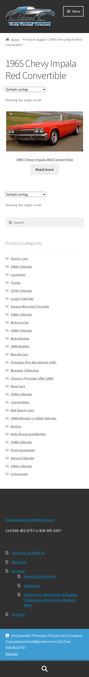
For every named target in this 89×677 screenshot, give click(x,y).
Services (18, 570)
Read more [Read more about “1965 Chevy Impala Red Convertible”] (45, 169)
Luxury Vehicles (22, 299)
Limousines (19, 474)
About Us (19, 562)
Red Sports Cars (22, 410)
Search (44, 669)
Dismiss (11, 653)
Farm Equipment (23, 450)
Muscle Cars (19, 354)
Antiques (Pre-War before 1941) (33, 362)
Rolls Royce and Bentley (28, 434)
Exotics (16, 426)
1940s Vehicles (21, 442)
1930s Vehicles (21, 394)
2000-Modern (20, 346)
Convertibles (20, 402)
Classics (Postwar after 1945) (32, 378)
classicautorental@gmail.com (30, 519)
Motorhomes (20, 338)
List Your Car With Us (28, 552)
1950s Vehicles (21, 466)
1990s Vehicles (21, 330)
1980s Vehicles (21, 314)
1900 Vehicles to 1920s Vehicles (33, 418)
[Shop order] (25, 89)
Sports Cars (19, 258)
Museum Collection (25, 370)
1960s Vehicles (21, 266)
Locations (18, 274)
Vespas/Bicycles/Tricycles (30, 306)
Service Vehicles (22, 458)
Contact (18, 614)
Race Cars (18, 386)
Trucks (16, 282)
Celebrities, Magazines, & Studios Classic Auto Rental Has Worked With (50, 599)
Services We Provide (40, 576)
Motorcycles (20, 322)
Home (15, 39)
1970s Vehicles (21, 290)
